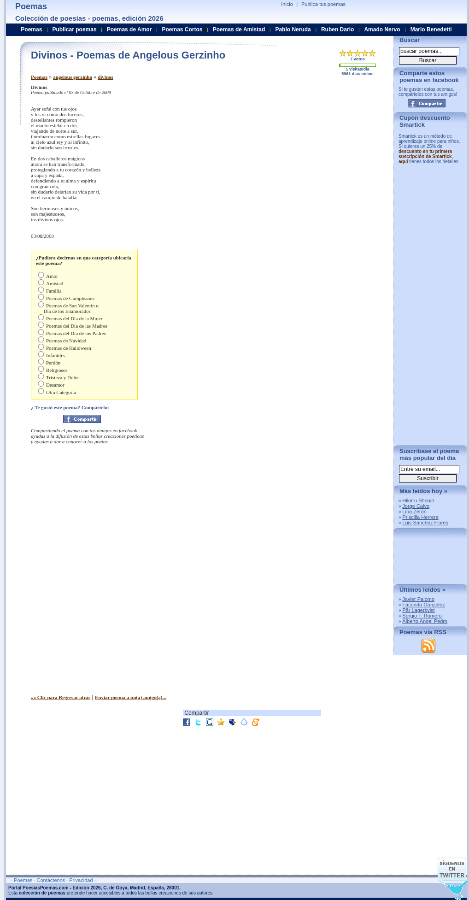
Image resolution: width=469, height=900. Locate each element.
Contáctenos (50, 880)
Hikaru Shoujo (418, 500)
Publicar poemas (75, 29)
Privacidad (81, 880)
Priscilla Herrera (420, 517)
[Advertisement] (290, 142)
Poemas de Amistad (239, 29)
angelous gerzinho (72, 77)
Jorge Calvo (415, 506)
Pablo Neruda (293, 29)
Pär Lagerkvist (418, 610)
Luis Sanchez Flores (425, 522)
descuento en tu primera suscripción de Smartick (425, 154)
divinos (105, 77)
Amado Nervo (382, 29)
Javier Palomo (418, 599)
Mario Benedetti (431, 29)
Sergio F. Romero (422, 615)
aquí (403, 161)
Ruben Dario (337, 29)
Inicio (287, 4)
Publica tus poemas (323, 4)
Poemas (39, 77)
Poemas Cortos (182, 29)
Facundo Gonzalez (423, 604)
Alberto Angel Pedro (424, 621)
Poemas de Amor (129, 29)
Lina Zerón (414, 511)
